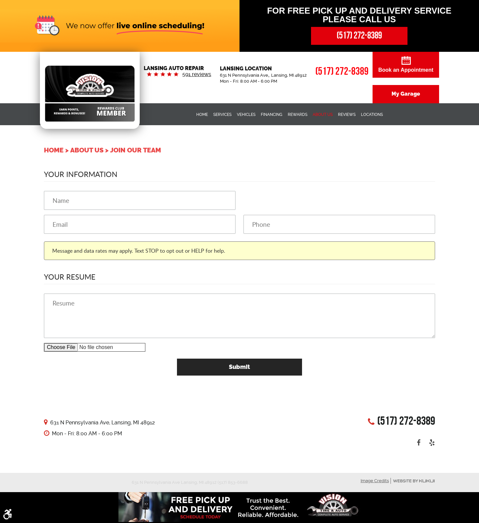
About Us (323, 114)
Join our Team (135, 150)
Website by (414, 481)
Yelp (431, 442)
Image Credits (375, 480)
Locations (372, 114)
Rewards (297, 114)
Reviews (347, 114)
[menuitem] (202, 114)
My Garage (406, 94)
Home (202, 114)
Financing (271, 114)
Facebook (418, 442)
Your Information (80, 174)
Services (222, 114)
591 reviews (196, 74)
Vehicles (246, 114)
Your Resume (69, 277)
